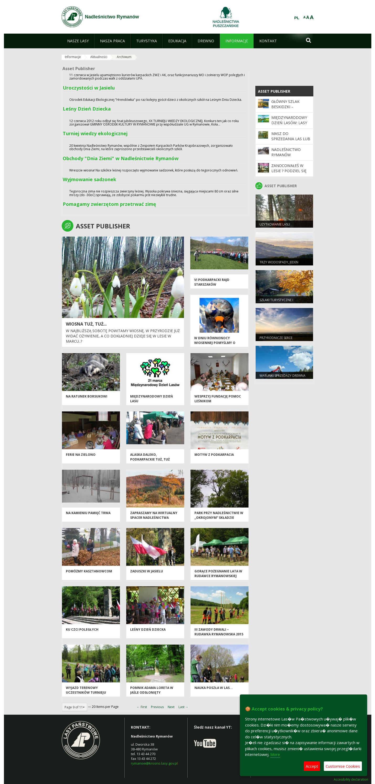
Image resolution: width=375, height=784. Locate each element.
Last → (183, 707)
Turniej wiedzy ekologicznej (95, 133)
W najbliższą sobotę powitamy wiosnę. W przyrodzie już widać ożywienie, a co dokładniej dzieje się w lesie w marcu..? (123, 335)
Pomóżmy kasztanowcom (89, 571)
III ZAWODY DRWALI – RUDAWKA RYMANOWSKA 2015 (218, 631)
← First (142, 707)
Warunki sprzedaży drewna (282, 375)
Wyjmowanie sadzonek (89, 179)
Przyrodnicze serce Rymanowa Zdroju (276, 340)
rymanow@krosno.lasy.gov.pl (154, 763)
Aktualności (98, 57)
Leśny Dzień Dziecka (87, 109)
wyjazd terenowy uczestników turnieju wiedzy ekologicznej (86, 692)
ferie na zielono (81, 454)
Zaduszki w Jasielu (146, 571)
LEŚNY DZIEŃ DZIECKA (148, 629)
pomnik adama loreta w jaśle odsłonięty (151, 690)
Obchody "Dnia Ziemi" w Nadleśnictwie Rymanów (120, 158)
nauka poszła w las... (213, 688)
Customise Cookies (343, 766)
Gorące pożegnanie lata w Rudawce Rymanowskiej (218, 573)
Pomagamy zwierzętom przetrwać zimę (109, 204)
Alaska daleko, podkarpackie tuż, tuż (150, 456)
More (275, 754)
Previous (157, 707)
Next (171, 707)
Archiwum (124, 57)
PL (296, 18)
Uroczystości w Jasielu (89, 88)
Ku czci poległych (82, 629)
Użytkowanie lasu (275, 224)
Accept (312, 766)
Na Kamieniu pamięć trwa (88, 513)
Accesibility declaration (351, 779)
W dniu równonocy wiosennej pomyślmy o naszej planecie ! (214, 342)
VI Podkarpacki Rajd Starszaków (211, 282)
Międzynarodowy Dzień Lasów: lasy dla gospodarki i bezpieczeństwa (289, 125)
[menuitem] (78, 41)
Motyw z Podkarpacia (214, 454)
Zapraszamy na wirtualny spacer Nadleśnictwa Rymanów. (153, 517)
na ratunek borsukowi (86, 396)
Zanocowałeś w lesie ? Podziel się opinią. (289, 171)
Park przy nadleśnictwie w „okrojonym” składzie (218, 515)
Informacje (73, 57)
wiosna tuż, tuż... (86, 324)
